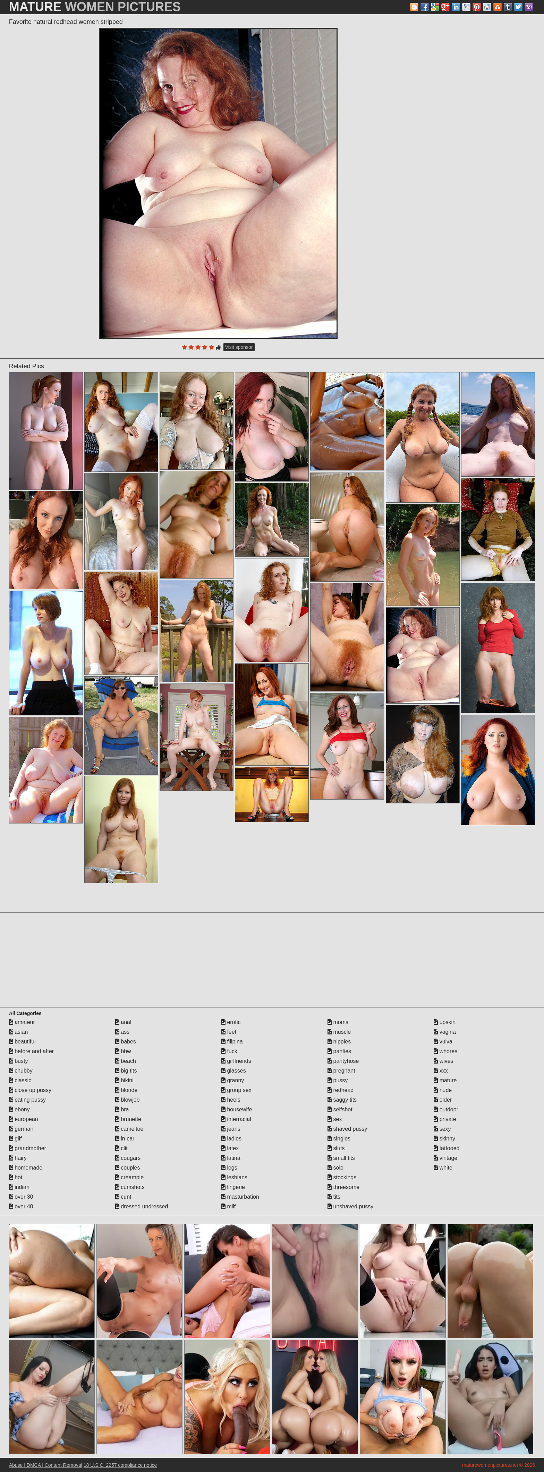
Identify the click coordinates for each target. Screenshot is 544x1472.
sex (335, 1119)
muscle (339, 1032)
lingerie (233, 1187)
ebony (19, 1109)
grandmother (27, 1148)
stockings (342, 1177)
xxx (441, 1071)
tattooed (446, 1148)
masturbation (240, 1197)
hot (16, 1177)
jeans (230, 1129)
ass (122, 1032)
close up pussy (30, 1090)
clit (121, 1148)
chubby (21, 1071)
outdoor (446, 1109)
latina (230, 1158)
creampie (129, 1177)
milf (228, 1206)
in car (125, 1139)
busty (18, 1061)
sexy (442, 1129)
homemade (26, 1168)
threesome (343, 1187)
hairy (18, 1158)
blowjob (127, 1100)
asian (18, 1032)
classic (20, 1080)
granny (232, 1080)
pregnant (341, 1071)
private (445, 1119)
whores (445, 1051)
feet (228, 1032)
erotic (231, 1022)
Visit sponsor (239, 347)
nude (443, 1090)
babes (125, 1041)
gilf (15, 1139)
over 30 (21, 1197)
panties (339, 1051)
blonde (126, 1090)
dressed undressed (141, 1206)
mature (445, 1080)
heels (230, 1100)
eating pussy (27, 1100)
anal (123, 1022)
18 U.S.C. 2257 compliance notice (120, 1465)
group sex (236, 1090)
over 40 (21, 1206)
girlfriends (236, 1061)
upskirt (445, 1022)
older (443, 1100)
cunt (123, 1197)
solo (335, 1168)
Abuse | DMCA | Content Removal (45, 1465)
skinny (444, 1139)
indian (19, 1187)
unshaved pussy (350, 1206)
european (23, 1119)
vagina (445, 1032)
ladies (231, 1139)
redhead (341, 1090)
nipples (339, 1041)
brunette (128, 1119)
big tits (126, 1071)
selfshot (340, 1109)
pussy (338, 1080)
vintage (445, 1158)
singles (339, 1139)
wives (443, 1061)
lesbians (234, 1177)
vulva (443, 1041)
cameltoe (129, 1129)
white (443, 1168)
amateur (22, 1022)
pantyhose (343, 1061)
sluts (336, 1148)
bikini (124, 1080)
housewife (236, 1109)
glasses (233, 1071)
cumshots (130, 1187)
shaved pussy (347, 1129)
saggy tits (342, 1100)
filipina (232, 1041)
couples (127, 1168)
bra (122, 1109)
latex (230, 1148)
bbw (123, 1051)
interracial (236, 1119)
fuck (229, 1051)
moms (338, 1022)
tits (334, 1197)
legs (229, 1168)
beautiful (22, 1041)
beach (125, 1061)
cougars (128, 1158)
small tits (341, 1158)
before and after (31, 1051)
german (21, 1129)
